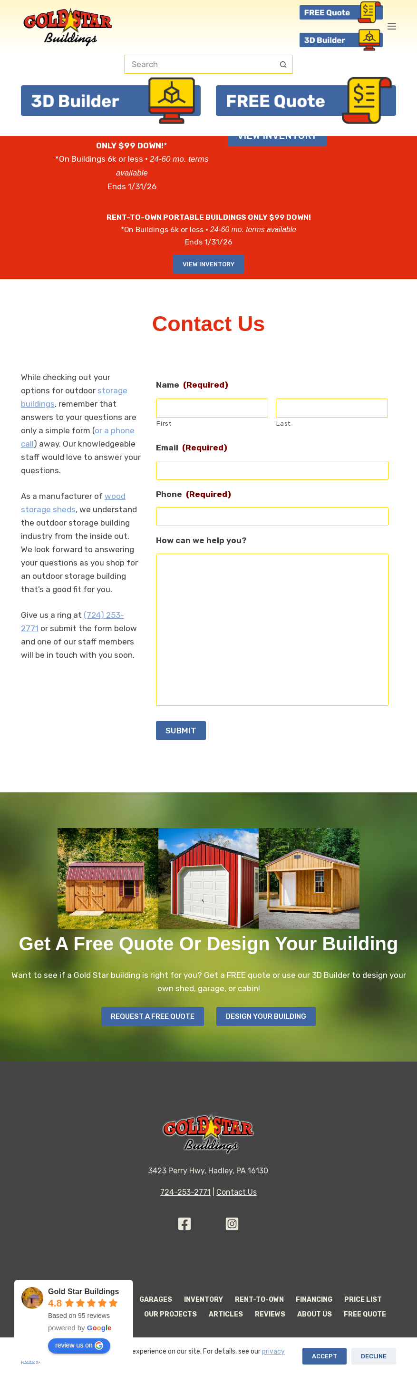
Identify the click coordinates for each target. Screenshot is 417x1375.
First (164, 423)
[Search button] (283, 64)
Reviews (270, 1314)
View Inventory (208, 264)
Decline (374, 1356)
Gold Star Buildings (83, 1291)
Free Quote (365, 1314)
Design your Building (266, 1016)
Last (283, 423)
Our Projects (170, 1314)
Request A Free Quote (152, 1016)
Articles (226, 1314)
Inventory (203, 1300)
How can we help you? (201, 540)
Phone (193, 494)
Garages (155, 1300)
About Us (314, 1314)
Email (191, 447)
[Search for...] (199, 64)
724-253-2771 (185, 1192)
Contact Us (236, 1192)
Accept (324, 1356)
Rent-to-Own (259, 1300)
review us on (79, 1345)
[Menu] (392, 26)
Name (192, 385)
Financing (314, 1300)
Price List (363, 1300)
